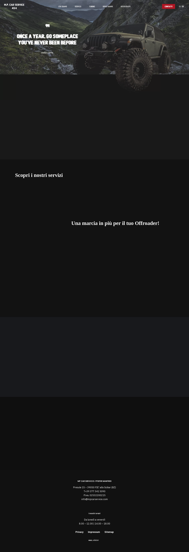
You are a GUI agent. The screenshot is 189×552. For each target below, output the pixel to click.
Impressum (94, 532)
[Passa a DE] (183, 6)
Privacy (79, 532)
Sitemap (109, 532)
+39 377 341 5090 (95, 491)
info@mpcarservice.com (94, 499)
